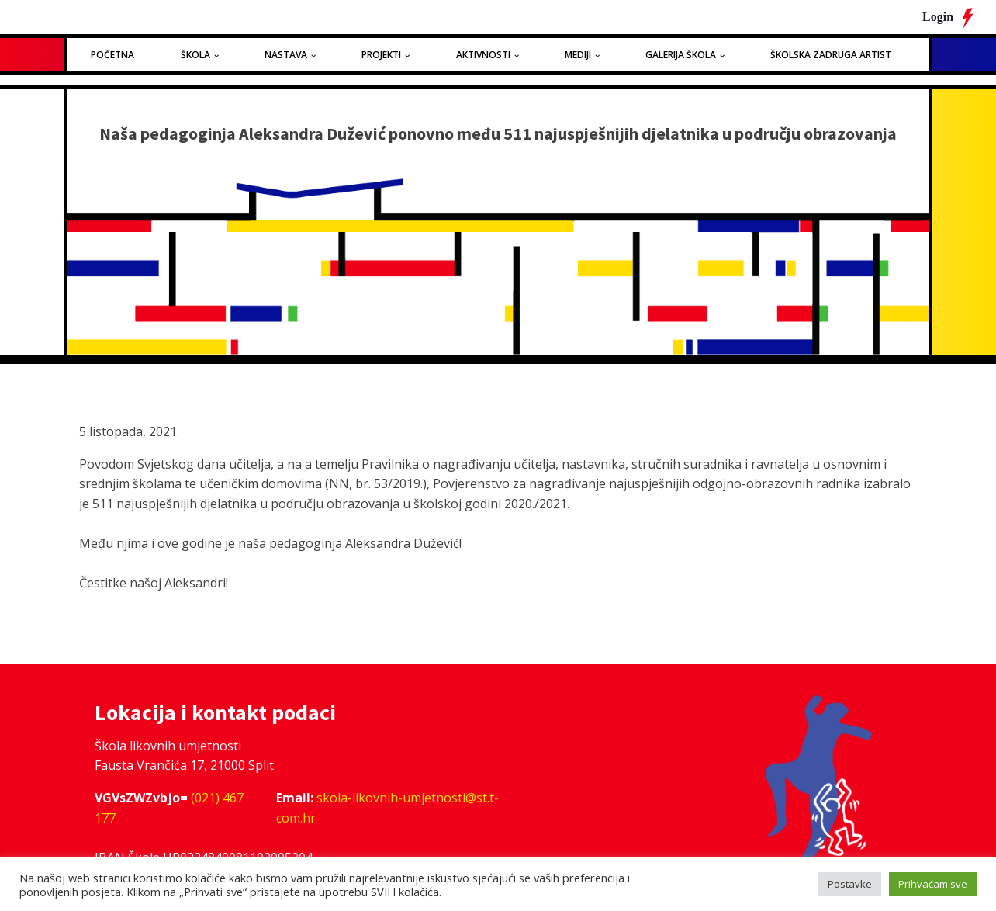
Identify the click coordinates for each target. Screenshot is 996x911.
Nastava (286, 54)
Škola (195, 54)
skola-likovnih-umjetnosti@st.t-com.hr (387, 807)
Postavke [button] (850, 884)
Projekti (381, 54)
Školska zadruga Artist (830, 54)
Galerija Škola (680, 54)
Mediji (578, 54)
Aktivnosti (483, 54)
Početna (112, 54)
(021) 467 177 (169, 807)
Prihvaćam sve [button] (932, 884)
